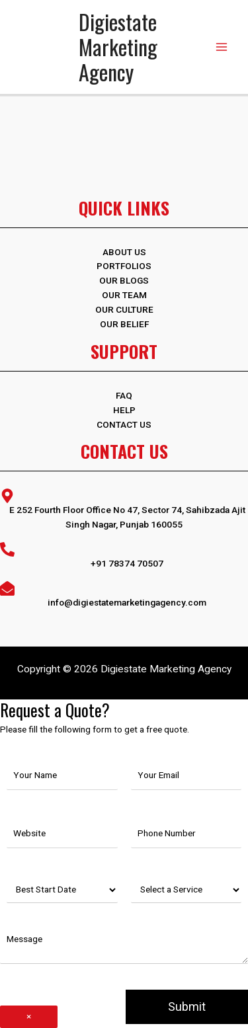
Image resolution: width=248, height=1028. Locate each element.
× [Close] (28, 1016)
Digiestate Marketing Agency (118, 47)
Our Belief (124, 324)
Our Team (124, 295)
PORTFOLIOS (124, 265)
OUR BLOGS (124, 280)
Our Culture (124, 309)
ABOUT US (124, 252)
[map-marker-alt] (124, 509)
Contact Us (124, 424)
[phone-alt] (124, 555)
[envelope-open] (124, 594)
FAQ (124, 395)
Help (124, 410)
